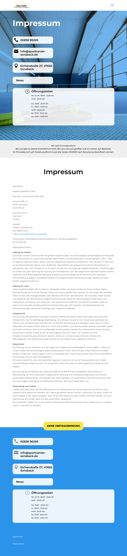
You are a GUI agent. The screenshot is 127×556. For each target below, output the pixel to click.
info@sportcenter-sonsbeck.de (33, 234)
